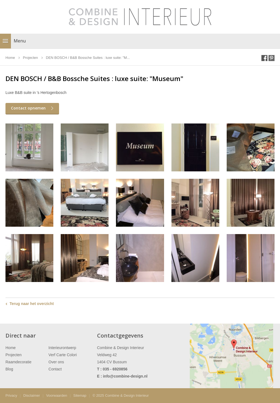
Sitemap (79, 395)
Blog (9, 369)
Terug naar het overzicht (32, 303)
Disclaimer (31, 395)
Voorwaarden (56, 395)
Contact (55, 369)
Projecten (13, 355)
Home (10, 348)
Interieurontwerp (62, 348)
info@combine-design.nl (125, 376)
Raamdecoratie (18, 362)
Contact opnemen (28, 108)
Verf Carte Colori (62, 355)
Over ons (56, 362)
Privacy (11, 395)
